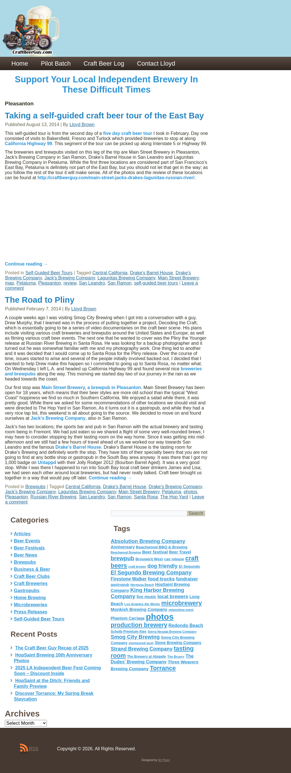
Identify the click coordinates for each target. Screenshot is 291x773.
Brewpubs (35, 486)
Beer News (25, 555)
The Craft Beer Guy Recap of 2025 (51, 647)
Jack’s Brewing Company (58, 418)
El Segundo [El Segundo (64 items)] (189, 566)
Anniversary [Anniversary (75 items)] (123, 547)
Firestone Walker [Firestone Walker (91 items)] (129, 578)
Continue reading (26, 264)
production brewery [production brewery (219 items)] (139, 625)
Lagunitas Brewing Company (126, 277)
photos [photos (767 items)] (160, 616)
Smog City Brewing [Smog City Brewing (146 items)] (135, 637)
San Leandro (92, 283)
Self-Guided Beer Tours (48, 272)
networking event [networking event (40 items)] (181, 609)
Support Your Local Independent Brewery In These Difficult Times (106, 84)
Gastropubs (27, 590)
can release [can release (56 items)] (174, 559)
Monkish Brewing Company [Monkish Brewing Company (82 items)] (139, 609)
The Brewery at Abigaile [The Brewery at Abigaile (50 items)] (146, 657)
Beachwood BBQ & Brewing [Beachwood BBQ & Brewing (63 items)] (161, 547)
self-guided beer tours (156, 283)
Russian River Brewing (53, 496)
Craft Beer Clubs (32, 576)
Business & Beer (32, 569)
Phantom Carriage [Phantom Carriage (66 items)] (128, 618)
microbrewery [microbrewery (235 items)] (181, 603)
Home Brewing (30, 597)
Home (19, 63)
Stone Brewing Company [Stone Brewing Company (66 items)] (178, 642)
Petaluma (26, 283)
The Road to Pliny (39, 299)
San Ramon (119, 283)
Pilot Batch (56, 63)
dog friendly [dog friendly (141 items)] (162, 566)
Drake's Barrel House (151, 272)
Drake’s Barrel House (78, 447)
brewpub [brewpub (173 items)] (122, 558)
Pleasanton (49, 283)
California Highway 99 (28, 143)
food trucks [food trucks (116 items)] (161, 579)
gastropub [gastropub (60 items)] (120, 584)
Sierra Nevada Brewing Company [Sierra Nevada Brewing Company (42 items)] (172, 631)
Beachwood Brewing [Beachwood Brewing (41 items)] (126, 552)
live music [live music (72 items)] (146, 596)
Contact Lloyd (156, 63)
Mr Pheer (164, 760)
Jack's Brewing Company (69, 277)
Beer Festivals (29, 548)
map (9, 283)
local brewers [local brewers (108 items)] (172, 596)
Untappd (47, 462)
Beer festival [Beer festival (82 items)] (155, 552)
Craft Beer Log (104, 63)
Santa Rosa (146, 496)
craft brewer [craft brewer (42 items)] (137, 566)
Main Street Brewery (178, 277)
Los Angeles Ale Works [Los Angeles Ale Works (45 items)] (142, 604)
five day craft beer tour (127, 133)
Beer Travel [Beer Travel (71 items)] (180, 552)
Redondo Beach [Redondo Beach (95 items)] (186, 625)
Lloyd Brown (82, 124)
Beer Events (27, 540)
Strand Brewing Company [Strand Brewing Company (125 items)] (142, 649)
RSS (33, 748)
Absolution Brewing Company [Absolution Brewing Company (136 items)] (148, 541)
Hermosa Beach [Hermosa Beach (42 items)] (142, 584)
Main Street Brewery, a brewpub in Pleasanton (91, 387)
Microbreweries (30, 604)
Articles (22, 533)
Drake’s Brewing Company (175, 486)
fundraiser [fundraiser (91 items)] (187, 578)
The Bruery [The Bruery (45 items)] (175, 656)
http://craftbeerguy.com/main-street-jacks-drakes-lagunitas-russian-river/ (116, 177)
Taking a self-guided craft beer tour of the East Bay (104, 115)
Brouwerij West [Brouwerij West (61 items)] (149, 559)
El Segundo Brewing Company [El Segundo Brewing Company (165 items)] (151, 572)
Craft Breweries (30, 583)
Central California (110, 272)
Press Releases (30, 611)
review (69, 283)
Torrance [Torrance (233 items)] (163, 668)
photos (190, 491)
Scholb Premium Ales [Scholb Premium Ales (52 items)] (129, 632)
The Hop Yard (174, 496)
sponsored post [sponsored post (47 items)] (140, 643)
